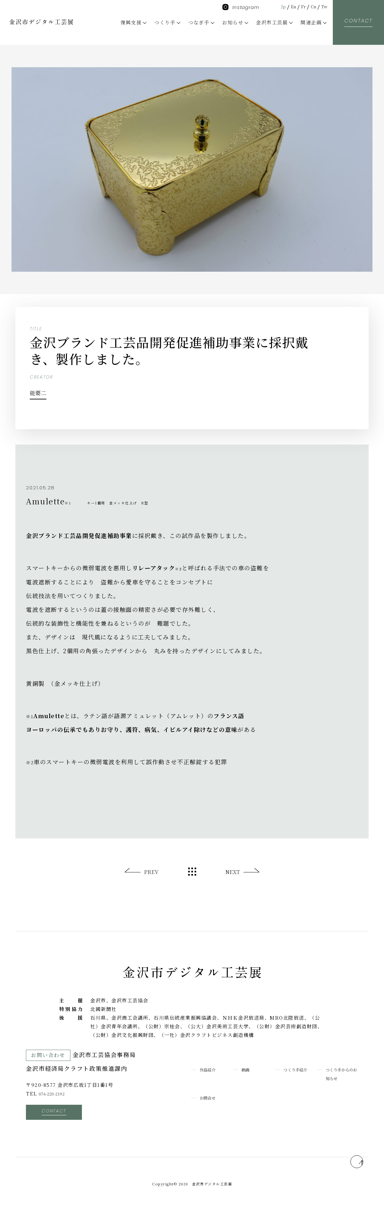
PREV (152, 872)
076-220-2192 (56, 1093)
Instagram (240, 7)
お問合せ (210, 1097)
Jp (275, 6)
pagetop (348, 1157)
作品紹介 (210, 1069)
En (287, 6)
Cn (311, 6)
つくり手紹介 (299, 1069)
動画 (247, 1069)
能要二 (45, 391)
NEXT (232, 872)
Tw (323, 6)
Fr (299, 6)
